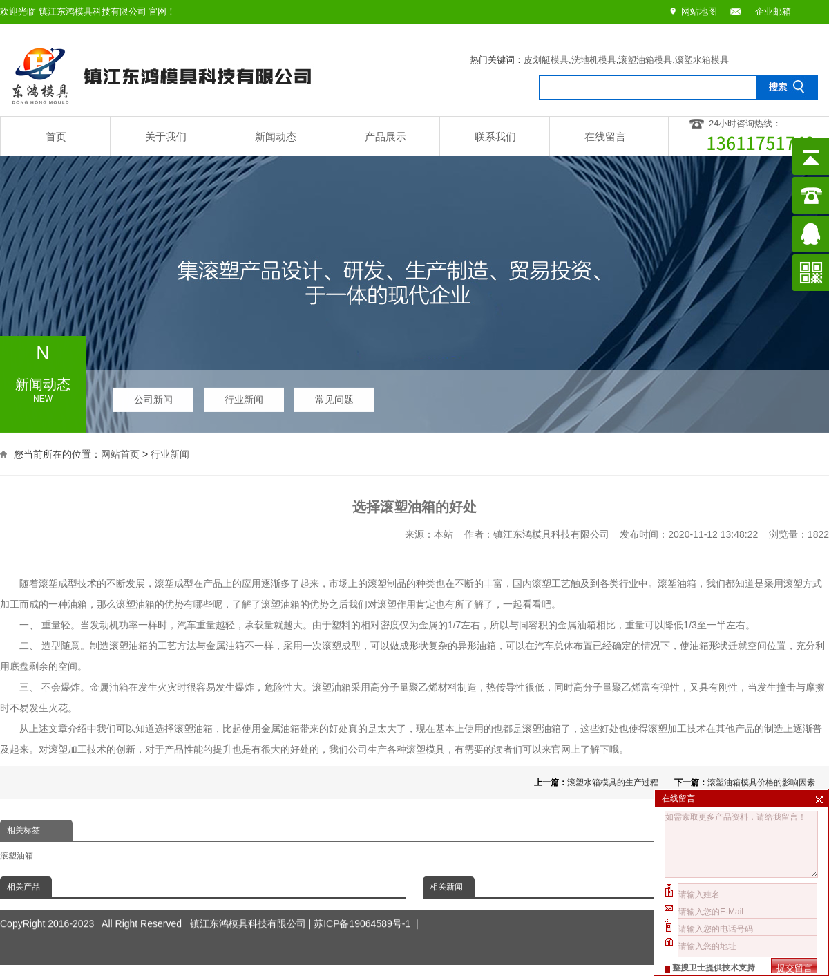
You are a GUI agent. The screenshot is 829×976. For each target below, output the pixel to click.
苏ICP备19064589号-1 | (366, 904)
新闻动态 (275, 136)
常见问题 (334, 395)
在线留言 (605, 136)
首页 (56, 136)
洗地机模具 (593, 60)
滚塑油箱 (16, 856)
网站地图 (699, 11)
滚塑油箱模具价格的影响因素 (761, 782)
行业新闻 (244, 395)
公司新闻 (153, 395)
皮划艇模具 (546, 60)
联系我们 (495, 136)
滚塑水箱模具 (702, 60)
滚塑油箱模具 (645, 60)
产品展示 (385, 136)
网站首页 (120, 452)
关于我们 (166, 136)
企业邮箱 (773, 11)
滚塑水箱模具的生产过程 (612, 782)
